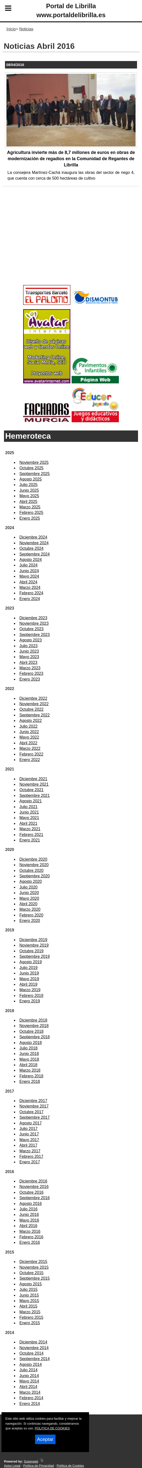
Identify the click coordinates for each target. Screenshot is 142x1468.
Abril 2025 (28, 501)
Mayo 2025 (29, 496)
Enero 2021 (29, 840)
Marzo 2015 (30, 1312)
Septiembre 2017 (34, 1117)
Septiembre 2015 (34, 1278)
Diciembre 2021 (33, 779)
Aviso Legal (12, 1466)
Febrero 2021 (31, 835)
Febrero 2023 (31, 673)
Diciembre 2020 (33, 859)
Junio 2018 (29, 1053)
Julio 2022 (28, 726)
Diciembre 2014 (33, 1342)
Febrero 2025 (31, 512)
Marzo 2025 (30, 507)
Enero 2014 (29, 1403)
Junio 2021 (29, 812)
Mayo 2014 (29, 1381)
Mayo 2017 (29, 1140)
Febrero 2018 (31, 1076)
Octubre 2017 (31, 1112)
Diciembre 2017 (33, 1101)
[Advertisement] (71, 244)
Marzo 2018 (30, 1070)
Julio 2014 (28, 1370)
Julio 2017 (28, 1128)
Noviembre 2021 (33, 784)
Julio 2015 (28, 1289)
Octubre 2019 (31, 951)
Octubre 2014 (31, 1353)
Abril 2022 (28, 743)
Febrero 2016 (31, 1237)
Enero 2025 (29, 518)
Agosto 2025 (30, 479)
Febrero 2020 (31, 915)
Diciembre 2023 (33, 618)
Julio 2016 (28, 1209)
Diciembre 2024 (33, 537)
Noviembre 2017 (33, 1106)
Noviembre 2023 (33, 623)
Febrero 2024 (31, 593)
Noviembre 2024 (33, 543)
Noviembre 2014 (33, 1348)
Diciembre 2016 (33, 1181)
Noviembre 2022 (33, 704)
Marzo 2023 (30, 668)
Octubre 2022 (31, 709)
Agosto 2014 (30, 1364)
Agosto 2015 (30, 1284)
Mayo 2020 (29, 898)
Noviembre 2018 (33, 1026)
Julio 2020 (28, 887)
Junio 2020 (29, 893)
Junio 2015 (29, 1295)
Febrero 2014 (31, 1398)
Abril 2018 (28, 1065)
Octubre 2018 (31, 1031)
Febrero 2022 (31, 754)
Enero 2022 (29, 760)
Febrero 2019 (31, 995)
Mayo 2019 (29, 979)
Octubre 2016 (31, 1192)
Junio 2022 (29, 732)
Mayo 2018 (29, 1059)
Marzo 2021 (30, 829)
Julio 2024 (28, 565)
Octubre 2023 (31, 629)
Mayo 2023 (29, 657)
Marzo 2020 (30, 909)
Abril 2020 (28, 904)
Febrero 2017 (31, 1156)
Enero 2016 (29, 1242)
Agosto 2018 (30, 1043)
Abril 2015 (28, 1306)
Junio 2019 (29, 973)
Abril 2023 (28, 662)
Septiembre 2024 (34, 554)
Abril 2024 (28, 582)
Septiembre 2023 (34, 634)
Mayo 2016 (29, 1220)
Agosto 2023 (30, 640)
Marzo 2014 (30, 1392)
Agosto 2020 (30, 881)
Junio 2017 (29, 1134)
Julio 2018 (28, 1048)
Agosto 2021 (30, 801)
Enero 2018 (29, 1081)
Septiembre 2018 (34, 1037)
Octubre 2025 (31, 468)
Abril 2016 (28, 1226)
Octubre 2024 (31, 548)
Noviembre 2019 (33, 945)
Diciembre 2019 (33, 940)
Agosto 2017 (30, 1123)
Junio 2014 (29, 1376)
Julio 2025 (28, 485)
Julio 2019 (28, 968)
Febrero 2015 (31, 1317)
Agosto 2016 (30, 1203)
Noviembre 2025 (33, 462)
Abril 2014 (28, 1387)
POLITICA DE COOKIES (52, 1428)
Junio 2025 (29, 490)
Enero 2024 (29, 599)
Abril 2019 (28, 984)
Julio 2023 (28, 646)
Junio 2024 (29, 571)
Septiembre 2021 (34, 795)
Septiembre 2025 (34, 474)
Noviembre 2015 (33, 1267)
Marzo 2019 (30, 990)
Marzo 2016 (30, 1231)
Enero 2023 (29, 679)
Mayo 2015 (29, 1301)
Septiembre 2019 (34, 956)
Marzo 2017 (30, 1151)
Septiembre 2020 (34, 876)
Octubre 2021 (31, 790)
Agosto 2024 (30, 560)
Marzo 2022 (30, 748)
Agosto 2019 (30, 962)
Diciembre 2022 (33, 698)
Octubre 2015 (31, 1273)
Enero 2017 (29, 1162)
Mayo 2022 (29, 737)
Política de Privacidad (38, 1466)
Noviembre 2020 (33, 865)
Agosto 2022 (30, 720)
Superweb (31, 1461)
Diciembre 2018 (33, 1020)
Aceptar (45, 1439)
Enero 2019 (29, 1001)
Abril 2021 (28, 823)
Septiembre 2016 (34, 1198)
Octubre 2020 (31, 870)
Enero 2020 (29, 920)
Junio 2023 (29, 651)
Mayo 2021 (29, 818)
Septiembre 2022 (34, 715)
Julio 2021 (28, 807)
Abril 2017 (28, 1145)
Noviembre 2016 (33, 1187)
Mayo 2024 (29, 576)
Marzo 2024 (30, 587)
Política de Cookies (70, 1466)
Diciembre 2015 (33, 1261)
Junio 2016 (29, 1214)
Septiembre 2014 (34, 1359)
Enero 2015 (29, 1323)
